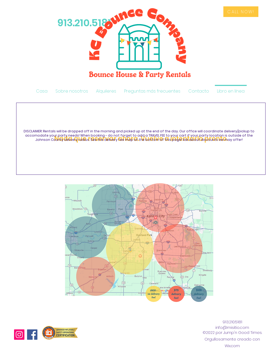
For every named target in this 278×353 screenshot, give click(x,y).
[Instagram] (19, 334)
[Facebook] (32, 334)
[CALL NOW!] (240, 11)
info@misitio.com (232, 327)
